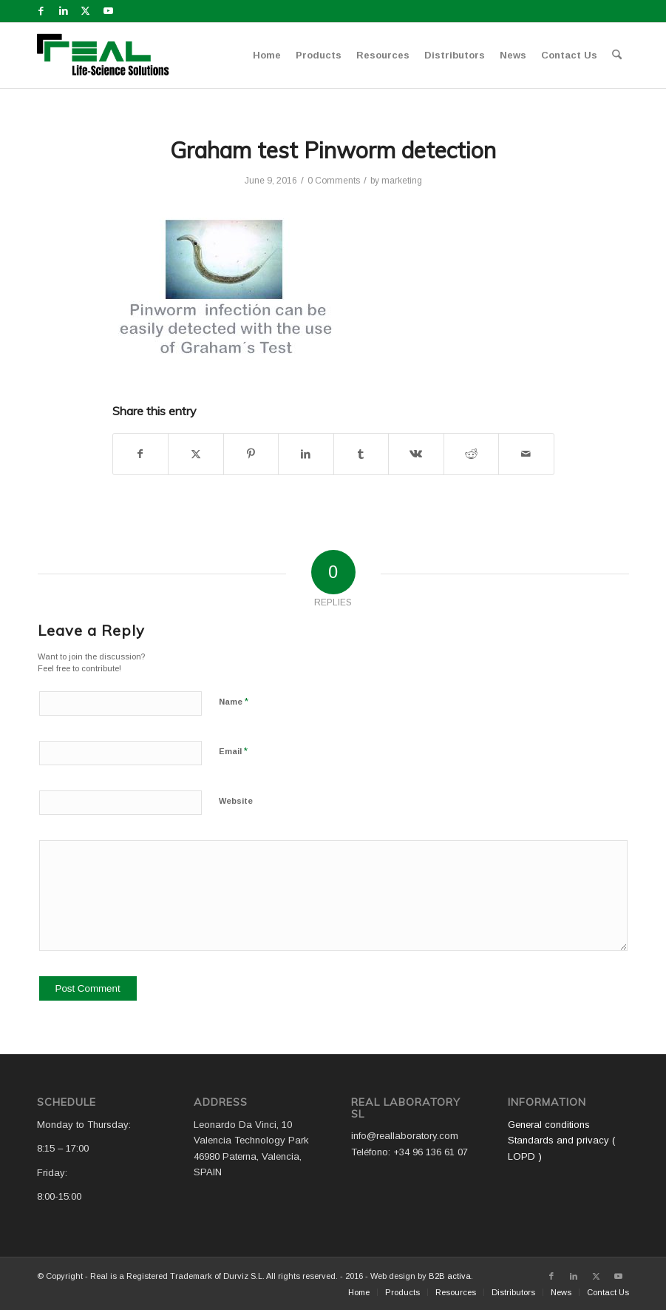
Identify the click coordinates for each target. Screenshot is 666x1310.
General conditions (549, 1124)
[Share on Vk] (416, 454)
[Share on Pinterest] (251, 454)
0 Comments (333, 180)
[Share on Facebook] (141, 454)
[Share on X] (196, 454)
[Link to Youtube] (108, 11)
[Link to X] (85, 11)
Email (233, 750)
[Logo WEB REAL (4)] (108, 55)
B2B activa (450, 1276)
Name (233, 701)
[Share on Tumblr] (361, 454)
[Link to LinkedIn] (63, 11)
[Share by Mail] (526, 454)
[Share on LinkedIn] (306, 454)
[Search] (617, 55)
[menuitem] (266, 55)
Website (236, 800)
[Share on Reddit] (471, 454)
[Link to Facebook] (41, 11)
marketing (401, 180)
